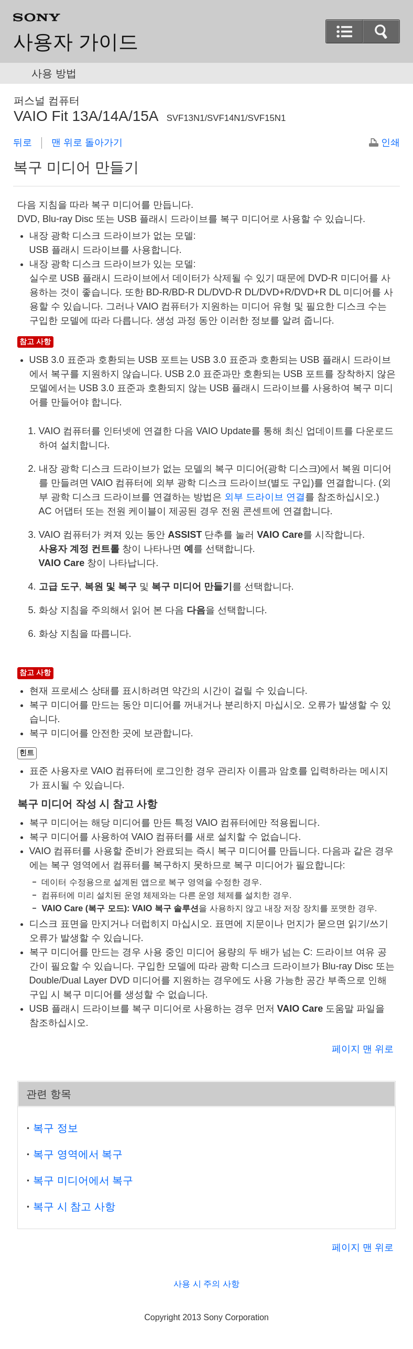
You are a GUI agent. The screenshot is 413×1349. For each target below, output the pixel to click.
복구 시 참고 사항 (74, 1206)
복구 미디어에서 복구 (83, 1180)
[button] (344, 31)
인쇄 (390, 142)
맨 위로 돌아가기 (87, 142)
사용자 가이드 (75, 42)
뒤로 (22, 142)
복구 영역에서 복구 (78, 1154)
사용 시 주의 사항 (206, 1283)
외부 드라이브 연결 (264, 497)
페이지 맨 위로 (363, 1049)
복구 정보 (55, 1128)
